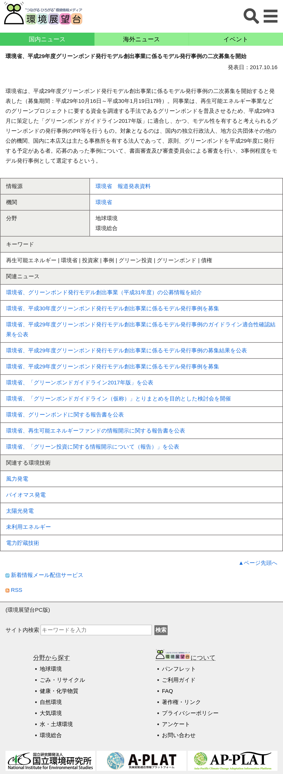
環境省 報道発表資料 (123, 186)
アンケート (176, 724)
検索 (161, 630)
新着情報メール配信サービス (45, 575)
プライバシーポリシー (190, 713)
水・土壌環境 (56, 724)
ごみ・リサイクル (62, 680)
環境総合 (51, 735)
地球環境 (51, 669)
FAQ (167, 691)
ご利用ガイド (179, 680)
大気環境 (51, 713)
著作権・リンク (181, 702)
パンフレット (179, 669)
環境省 (103, 202)
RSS (14, 590)
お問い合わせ (179, 735)
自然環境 (51, 702)
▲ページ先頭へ (257, 563)
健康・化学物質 (59, 691)
